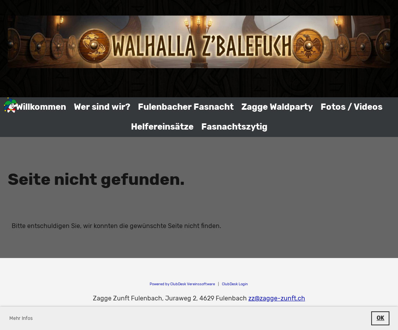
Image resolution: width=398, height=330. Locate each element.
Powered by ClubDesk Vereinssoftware (182, 284)
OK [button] (380, 318)
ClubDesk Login (235, 284)
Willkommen (41, 107)
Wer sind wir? (102, 107)
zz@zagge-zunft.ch (276, 298)
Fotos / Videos (351, 107)
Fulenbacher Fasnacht (186, 107)
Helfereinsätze (162, 126)
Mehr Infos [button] (21, 318)
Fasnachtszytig (234, 126)
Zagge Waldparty (277, 107)
